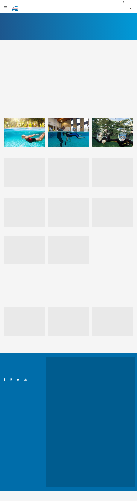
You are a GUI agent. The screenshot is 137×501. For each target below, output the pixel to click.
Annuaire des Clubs (86, 464)
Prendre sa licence (86, 376)
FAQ (41, 403)
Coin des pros (84, 448)
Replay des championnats (112, 396)
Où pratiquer (84, 370)
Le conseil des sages (87, 421)
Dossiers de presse (63, 489)
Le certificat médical (87, 373)
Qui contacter (84, 367)
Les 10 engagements (63, 414)
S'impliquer (60, 419)
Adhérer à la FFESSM (111, 422)
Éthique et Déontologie (111, 435)
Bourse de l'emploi (86, 450)
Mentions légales (9, 403)
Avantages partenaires (87, 427)
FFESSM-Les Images (86, 481)
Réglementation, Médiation (112, 411)
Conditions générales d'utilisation (27, 403)
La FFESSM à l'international (89, 424)
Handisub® (60, 422)
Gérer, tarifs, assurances (111, 414)
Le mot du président (86, 404)
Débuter (90, 8)
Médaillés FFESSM (109, 432)
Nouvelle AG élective (110, 430)
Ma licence (117, 8)
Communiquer (108, 420)
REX (81, 478)
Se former (83, 378)
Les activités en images (64, 376)
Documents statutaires (111, 409)
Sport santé (84, 381)
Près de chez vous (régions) (89, 414)
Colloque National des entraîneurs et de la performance (111, 384)
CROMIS (83, 472)
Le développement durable (65, 411)
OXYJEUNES (84, 459)
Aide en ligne (15, 405)
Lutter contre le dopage (111, 393)
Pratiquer (103, 8)
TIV (81, 453)
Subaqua (83, 470)
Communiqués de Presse (88, 489)
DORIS (82, 456)
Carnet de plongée (86, 461)
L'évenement (61, 445)
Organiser (107, 417)
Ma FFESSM (25, 405)
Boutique (83, 467)
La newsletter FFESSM (87, 430)
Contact (6, 405)
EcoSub (59, 416)
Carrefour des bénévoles (88, 475)
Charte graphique (108, 489)
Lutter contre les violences (65, 425)
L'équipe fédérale (85, 411)
